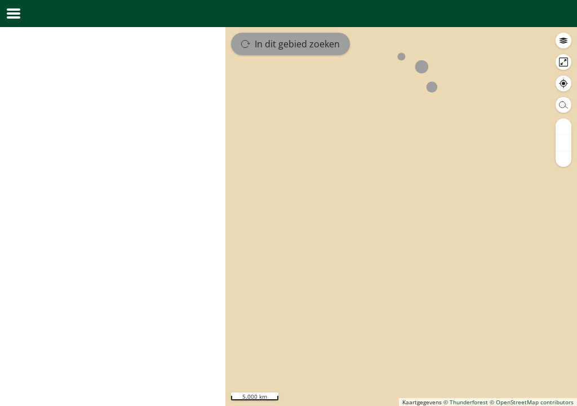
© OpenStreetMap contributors (532, 402)
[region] (401, 216)
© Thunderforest (465, 402)
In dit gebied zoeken (290, 44)
